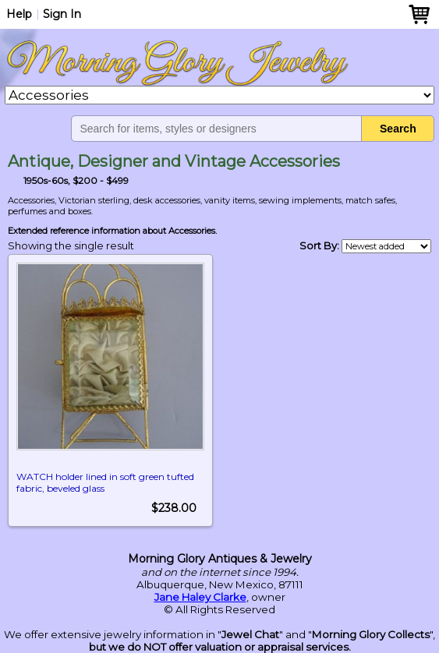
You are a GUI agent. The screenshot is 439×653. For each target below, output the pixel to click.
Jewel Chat (250, 634)
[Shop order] (386, 246)
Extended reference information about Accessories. (112, 230)
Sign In (62, 14)
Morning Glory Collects (371, 634)
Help (19, 14)
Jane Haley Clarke (200, 597)
